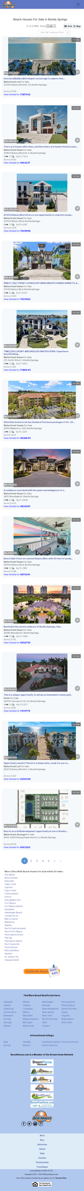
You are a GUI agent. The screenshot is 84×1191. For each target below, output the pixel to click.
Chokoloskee (11, 893)
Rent (42, 1135)
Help (42, 1153)
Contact (42, 1158)
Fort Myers (10, 903)
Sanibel (8, 953)
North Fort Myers (14, 931)
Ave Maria (10, 874)
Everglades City (12, 900)
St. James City (12, 957)
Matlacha (9, 922)
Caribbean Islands (51, 1042)
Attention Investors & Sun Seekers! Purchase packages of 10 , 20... (39, 422)
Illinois (26, 1002)
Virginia (65, 1015)
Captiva (8, 887)
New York (47, 1015)
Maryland (27, 1015)
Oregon (46, 1026)
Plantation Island (13, 941)
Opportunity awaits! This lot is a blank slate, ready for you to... (36, 763)
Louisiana (28, 1008)
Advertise (42, 1144)
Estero (8, 897)
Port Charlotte (12, 944)
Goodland (9, 909)
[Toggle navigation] (78, 4)
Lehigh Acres (11, 915)
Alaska (7, 1005)
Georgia (8, 1022)
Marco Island (11, 919)
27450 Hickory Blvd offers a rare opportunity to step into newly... (38, 215)
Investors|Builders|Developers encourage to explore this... (34, 78)
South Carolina (69, 1008)
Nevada (46, 1005)
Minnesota (28, 1026)
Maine (26, 1012)
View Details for (17, 94)
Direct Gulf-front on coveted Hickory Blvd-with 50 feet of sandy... (38, 558)
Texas (64, 1012)
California (9, 1008)
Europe (7, 1045)
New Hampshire (50, 1008)
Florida (7, 1019)
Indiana (26, 1005)
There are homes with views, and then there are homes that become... (41, 146)
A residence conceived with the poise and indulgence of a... (34, 490)
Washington (67, 1019)
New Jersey (48, 1012)
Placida (8, 938)
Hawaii (7, 1026)
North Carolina (49, 1019)
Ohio (44, 1022)
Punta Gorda (11, 947)
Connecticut (10, 1012)
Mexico (26, 1045)
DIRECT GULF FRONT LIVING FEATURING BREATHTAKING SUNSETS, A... (41, 283)
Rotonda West (12, 950)
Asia (6, 1042)
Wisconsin (66, 1022)
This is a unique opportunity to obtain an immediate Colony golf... (38, 695)
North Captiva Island (15, 928)
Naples (8, 925)
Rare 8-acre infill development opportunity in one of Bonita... (36, 831)
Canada (26, 1042)
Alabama (8, 1002)
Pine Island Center (14, 934)
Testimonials (42, 1162)
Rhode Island (68, 1005)
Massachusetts (30, 1019)
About (42, 1149)
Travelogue (42, 1167)
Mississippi (47, 1002)
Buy (42, 1140)
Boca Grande (11, 878)
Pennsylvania (68, 1002)
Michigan (27, 1022)
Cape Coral (10, 884)
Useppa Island (12, 960)
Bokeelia (9, 881)
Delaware (8, 1015)
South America (49, 1045)
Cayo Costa (10, 890)
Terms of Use (60, 1178)
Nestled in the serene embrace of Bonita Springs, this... (33, 626)
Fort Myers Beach (14, 906)
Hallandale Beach (13, 912)
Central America (69, 1042)
